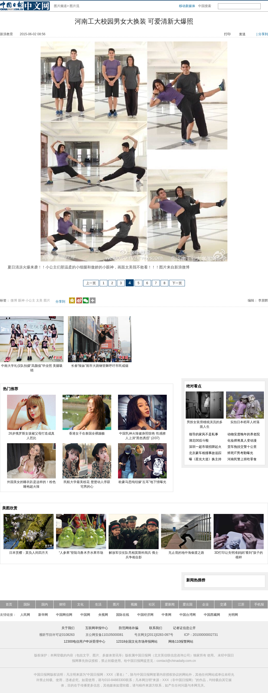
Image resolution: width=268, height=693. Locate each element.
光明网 (233, 615)
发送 (242, 34)
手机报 (259, 604)
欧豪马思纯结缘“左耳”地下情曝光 (142, 482)
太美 (39, 300)
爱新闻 (170, 604)
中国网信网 (64, 615)
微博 (14, 300)
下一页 (177, 283)
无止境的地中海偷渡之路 (186, 553)
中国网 (85, 615)
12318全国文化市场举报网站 (137, 641)
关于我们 (67, 628)
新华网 (43, 615)
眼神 (21, 300)
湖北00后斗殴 (199, 440)
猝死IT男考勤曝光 (240, 453)
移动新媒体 (187, 6)
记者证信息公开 (184, 628)
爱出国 (187, 604)
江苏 (241, 604)
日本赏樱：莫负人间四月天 (28, 553)
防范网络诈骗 (128, 628)
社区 (152, 604)
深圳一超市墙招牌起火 (205, 447)
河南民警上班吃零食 (242, 459)
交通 (223, 604)
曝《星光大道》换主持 (205, 459)
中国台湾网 (187, 615)
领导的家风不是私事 (203, 434)
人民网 (25, 615)
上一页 (91, 283)
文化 (80, 604)
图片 (47, 300)
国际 (27, 604)
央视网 (103, 615)
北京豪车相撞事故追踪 (205, 453)
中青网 (166, 615)
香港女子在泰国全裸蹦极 (87, 433)
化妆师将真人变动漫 (242, 440)
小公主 (30, 300)
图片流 (74, 6)
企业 (205, 604)
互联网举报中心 (96, 628)
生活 (98, 604)
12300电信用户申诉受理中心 (84, 641)
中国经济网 (145, 615)
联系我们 (155, 628)
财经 (62, 604)
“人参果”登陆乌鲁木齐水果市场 (81, 553)
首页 (9, 604)
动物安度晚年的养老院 (243, 434)
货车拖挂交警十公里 (242, 447)
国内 (44, 604)
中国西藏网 (212, 615)
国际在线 (122, 615)
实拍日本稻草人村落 (245, 422)
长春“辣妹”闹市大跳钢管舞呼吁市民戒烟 (100, 366)
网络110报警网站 (180, 641)
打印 (227, 34)
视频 (134, 604)
